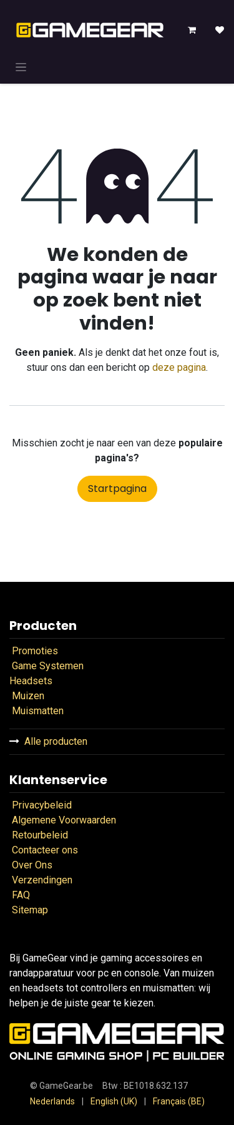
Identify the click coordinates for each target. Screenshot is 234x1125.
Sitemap (30, 910)
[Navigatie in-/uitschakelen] (20, 67)
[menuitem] (52, 1101)
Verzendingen (42, 880)
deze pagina (179, 367)
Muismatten (37, 711)
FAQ (19, 895)
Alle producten (56, 741)
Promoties (35, 651)
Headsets (30, 681)
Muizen (28, 696)
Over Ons (32, 865)
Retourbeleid (41, 835)
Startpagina (117, 488)
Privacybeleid (41, 805)
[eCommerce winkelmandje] (192, 30)
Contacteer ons (44, 850)
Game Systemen (47, 666)
